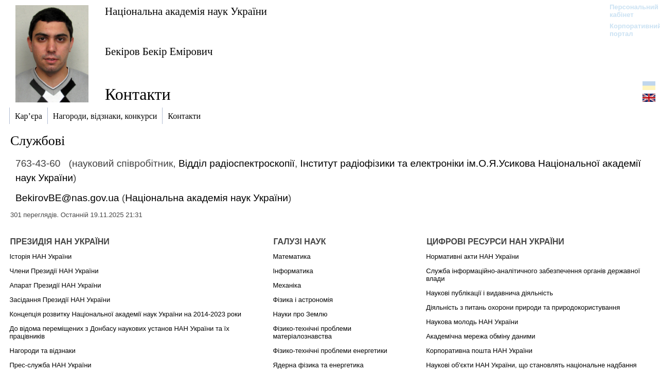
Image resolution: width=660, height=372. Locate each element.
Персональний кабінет (629, 11)
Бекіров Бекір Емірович (158, 51)
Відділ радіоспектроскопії (237, 163)
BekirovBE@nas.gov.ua (67, 197)
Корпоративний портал (629, 30)
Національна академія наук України (186, 11)
